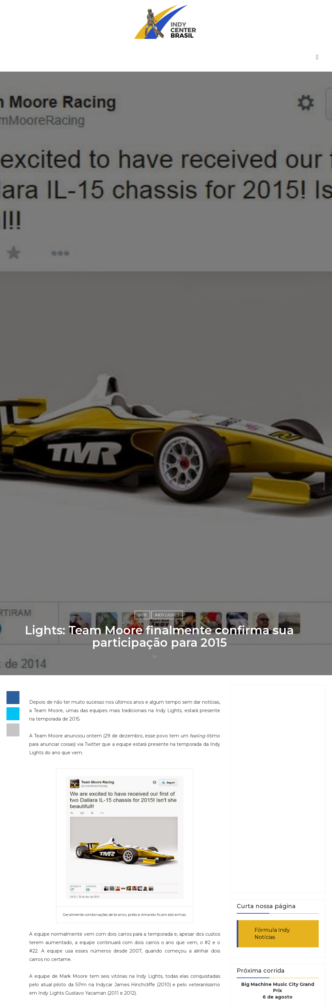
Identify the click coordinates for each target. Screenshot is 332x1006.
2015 (142, 614)
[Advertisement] (278, 789)
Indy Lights (167, 614)
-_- (154, 655)
